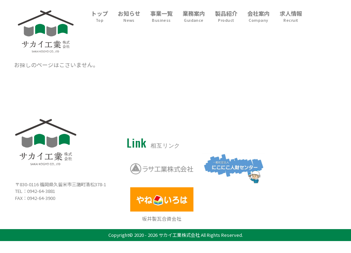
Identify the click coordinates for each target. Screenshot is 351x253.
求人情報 (291, 16)
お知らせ (129, 16)
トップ (99, 16)
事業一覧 (161, 16)
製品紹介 (226, 16)
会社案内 (258, 16)
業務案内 (194, 16)
